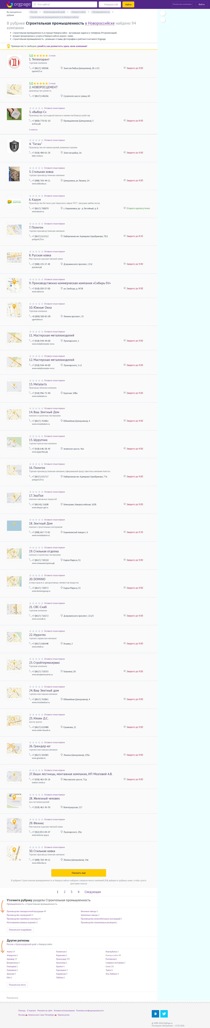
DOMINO (37, 579)
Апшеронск (11, 955)
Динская (10, 974)
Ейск (9, 977)
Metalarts (38, 384)
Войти (202, 4)
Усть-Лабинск (111, 974)
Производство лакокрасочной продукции (25, 911)
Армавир (10, 959)
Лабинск (60, 977)
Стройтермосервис (44, 663)
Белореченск (12, 963)
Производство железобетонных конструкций (100, 919)
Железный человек (44, 798)
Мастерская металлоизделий (51, 335)
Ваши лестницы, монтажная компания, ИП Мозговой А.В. (70, 774)
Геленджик (11, 966)
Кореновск (61, 955)
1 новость (33, 129)
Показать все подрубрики (20, 929)
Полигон (36, 227)
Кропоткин (61, 963)
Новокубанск (111, 951)
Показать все (12, 998)
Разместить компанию (182, 4)
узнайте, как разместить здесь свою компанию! (62, 46)
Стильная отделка (44, 551)
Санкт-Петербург (47, 1015)
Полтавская (111, 959)
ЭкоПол (36, 496)
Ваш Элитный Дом (44, 412)
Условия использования (64, 1010)
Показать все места (17, 985)
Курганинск (61, 970)
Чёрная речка (63, 1015)
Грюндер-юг (40, 746)
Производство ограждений (19, 915)
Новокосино (33, 1015)
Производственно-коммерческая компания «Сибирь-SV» (70, 283)
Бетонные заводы (88, 911)
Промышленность (15, 904)
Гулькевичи (11, 970)
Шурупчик (38, 440)
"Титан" (35, 144)
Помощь (21, 1010)
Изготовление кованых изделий (21, 922)
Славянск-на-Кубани (115, 963)
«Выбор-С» (38, 112)
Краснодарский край (26, 944)
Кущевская (61, 974)
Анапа (9, 951)
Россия (10, 944)
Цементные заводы (89, 915)
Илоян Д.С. (38, 718)
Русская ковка (40, 255)
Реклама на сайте (44, 1010)
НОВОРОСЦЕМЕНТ (43, 87)
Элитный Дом (40, 523)
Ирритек (37, 635)
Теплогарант (39, 59)
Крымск (59, 966)
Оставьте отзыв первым (54, 108)
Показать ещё (79, 872)
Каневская (61, 951)
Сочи (108, 966)
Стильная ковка (41, 172)
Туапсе (109, 970)
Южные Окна (40, 307)
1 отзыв (52, 55)
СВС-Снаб (38, 607)
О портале (31, 1010)
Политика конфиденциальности (90, 1010)
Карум (35, 200)
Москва (21, 1015)
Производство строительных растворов (98, 922)
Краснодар (61, 959)
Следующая (93, 892)
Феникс (36, 823)
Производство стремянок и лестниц (22, 919)
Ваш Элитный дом (44, 690)
